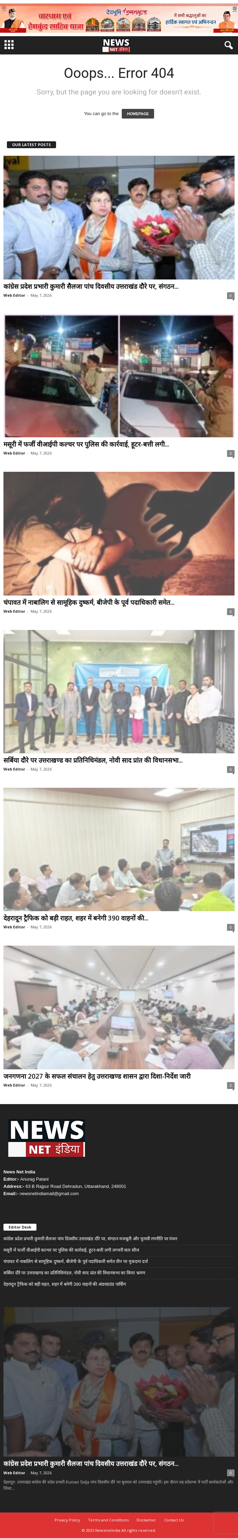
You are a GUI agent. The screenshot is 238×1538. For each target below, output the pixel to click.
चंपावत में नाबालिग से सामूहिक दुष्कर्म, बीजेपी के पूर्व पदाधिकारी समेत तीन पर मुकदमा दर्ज (75, 1261)
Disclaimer (146, 1519)
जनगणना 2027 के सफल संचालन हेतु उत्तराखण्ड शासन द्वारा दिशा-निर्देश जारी (97, 1076)
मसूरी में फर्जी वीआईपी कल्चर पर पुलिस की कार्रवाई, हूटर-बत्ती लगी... (86, 444)
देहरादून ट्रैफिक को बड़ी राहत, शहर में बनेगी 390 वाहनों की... (75, 918)
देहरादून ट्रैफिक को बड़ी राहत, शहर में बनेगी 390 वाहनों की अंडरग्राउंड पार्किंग (64, 1284)
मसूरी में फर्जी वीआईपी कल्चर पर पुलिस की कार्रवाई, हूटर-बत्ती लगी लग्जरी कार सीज (71, 1250)
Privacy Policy (67, 1519)
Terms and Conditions (108, 1519)
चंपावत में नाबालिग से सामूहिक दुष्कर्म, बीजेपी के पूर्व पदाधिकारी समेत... (88, 602)
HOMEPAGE (138, 114)
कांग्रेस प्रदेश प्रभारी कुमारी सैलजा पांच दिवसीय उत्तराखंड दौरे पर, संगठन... (90, 286)
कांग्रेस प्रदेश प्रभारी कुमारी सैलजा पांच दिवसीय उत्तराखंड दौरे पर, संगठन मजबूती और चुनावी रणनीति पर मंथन (90, 1238)
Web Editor (14, 295)
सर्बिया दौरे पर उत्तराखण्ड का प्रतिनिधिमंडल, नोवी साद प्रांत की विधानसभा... (93, 760)
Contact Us (174, 1519)
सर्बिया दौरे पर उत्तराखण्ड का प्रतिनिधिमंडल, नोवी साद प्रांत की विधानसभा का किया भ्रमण (74, 1272)
